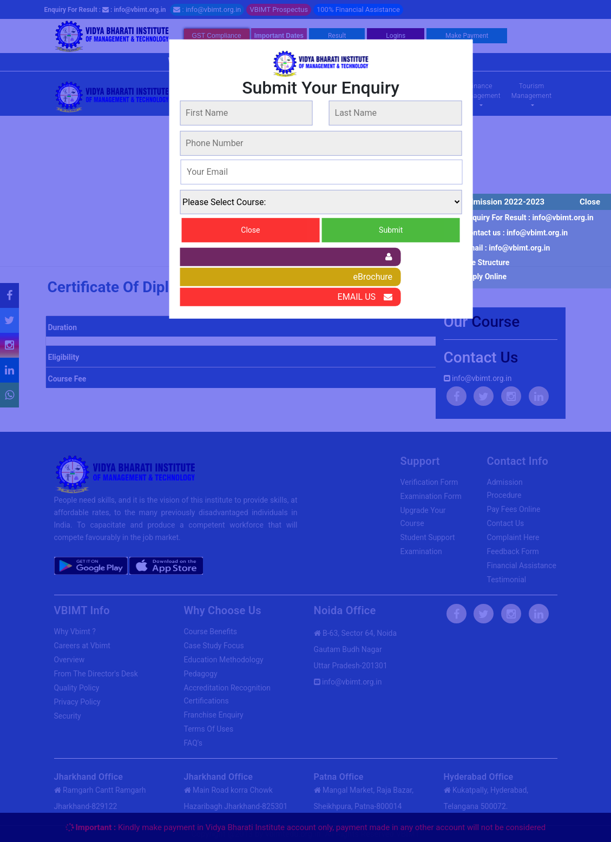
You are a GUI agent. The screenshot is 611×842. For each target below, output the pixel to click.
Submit (391, 230)
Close (590, 202)
